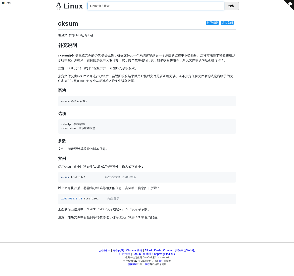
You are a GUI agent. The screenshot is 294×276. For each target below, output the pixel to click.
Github (137, 254)
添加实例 (227, 22)
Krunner (168, 250)
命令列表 (118, 250)
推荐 (147, 264)
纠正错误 (212, 22)
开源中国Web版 (185, 250)
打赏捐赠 (124, 254)
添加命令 (104, 250)
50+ (161, 260)
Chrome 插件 (134, 250)
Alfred (148, 250)
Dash (157, 250)
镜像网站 (132, 264)
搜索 (231, 6)
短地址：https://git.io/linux (159, 254)
